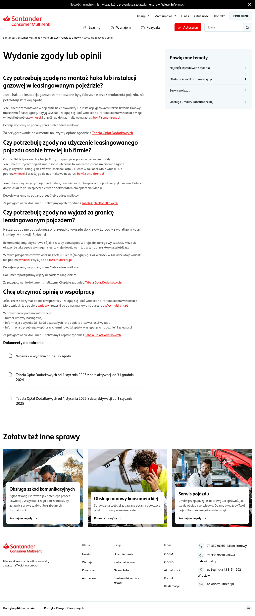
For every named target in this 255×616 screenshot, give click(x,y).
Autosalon (188, 27)
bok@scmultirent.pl (106, 117)
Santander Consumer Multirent (21, 37)
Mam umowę (163, 16)
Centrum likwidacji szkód (126, 580)
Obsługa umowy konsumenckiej (208, 101)
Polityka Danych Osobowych (64, 608)
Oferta (86, 545)
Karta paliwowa (124, 562)
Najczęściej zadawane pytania (208, 67)
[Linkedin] (248, 608)
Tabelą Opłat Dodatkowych (112, 132)
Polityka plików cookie (18, 608)
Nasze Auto (121, 570)
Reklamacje (172, 586)
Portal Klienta (240, 16)
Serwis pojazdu (208, 90)
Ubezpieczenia (123, 554)
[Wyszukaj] (247, 27)
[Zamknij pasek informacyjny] (249, 4)
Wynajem (121, 27)
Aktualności (201, 16)
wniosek (36, 117)
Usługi (141, 16)
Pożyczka (151, 27)
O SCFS (169, 562)
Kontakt (219, 16)
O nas (185, 16)
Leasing (91, 27)
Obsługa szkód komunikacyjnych (208, 79)
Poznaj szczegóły (24, 518)
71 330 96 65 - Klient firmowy (227, 545)
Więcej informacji (173, 4)
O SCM (168, 554)
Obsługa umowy (71, 37)
